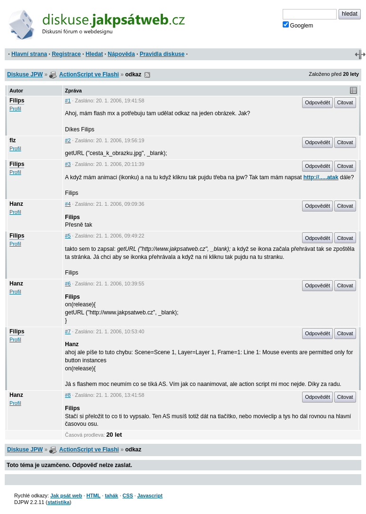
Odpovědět (317, 102)
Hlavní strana (29, 54)
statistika (58, 502)
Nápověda (121, 54)
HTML (93, 495)
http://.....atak (321, 177)
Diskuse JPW (25, 74)
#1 (68, 100)
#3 (68, 164)
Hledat (94, 54)
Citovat (345, 102)
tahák (111, 495)
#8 (68, 395)
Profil (15, 108)
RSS (147, 75)
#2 (68, 140)
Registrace (66, 54)
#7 (68, 331)
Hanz (16, 204)
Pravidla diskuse (162, 54)
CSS (128, 495)
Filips (16, 100)
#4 (68, 204)
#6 (68, 283)
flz (12, 140)
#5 (68, 236)
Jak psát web (66, 495)
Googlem (298, 25)
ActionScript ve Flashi (89, 74)
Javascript (149, 495)
